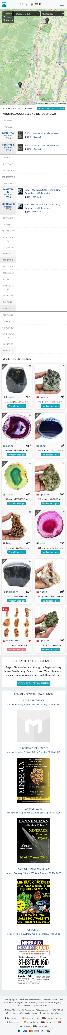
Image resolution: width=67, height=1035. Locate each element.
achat (8, 445)
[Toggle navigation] (61, 4)
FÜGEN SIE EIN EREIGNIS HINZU (33, 683)
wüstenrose (11, 640)
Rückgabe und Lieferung (26, 1002)
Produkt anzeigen (17, 406)
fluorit (41, 591)
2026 (19, 108)
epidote (42, 396)
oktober (28, 108)
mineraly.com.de (51, 1018)
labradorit (10, 396)
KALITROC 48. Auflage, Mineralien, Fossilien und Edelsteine (42, 193)
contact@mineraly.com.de (25, 1013)
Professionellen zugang (50, 1002)
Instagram (42, 1010)
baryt (8, 543)
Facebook (28, 1010)
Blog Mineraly (12, 1010)
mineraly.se (40, 1026)
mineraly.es (31, 1022)
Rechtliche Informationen (30, 999)
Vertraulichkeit (50, 999)
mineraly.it (14, 1022)
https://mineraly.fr (51, 1013)
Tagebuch (9, 108)
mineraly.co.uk (30, 1018)
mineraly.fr (12, 1018)
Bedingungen (11, 999)
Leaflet (38, 103)
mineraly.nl (48, 1022)
